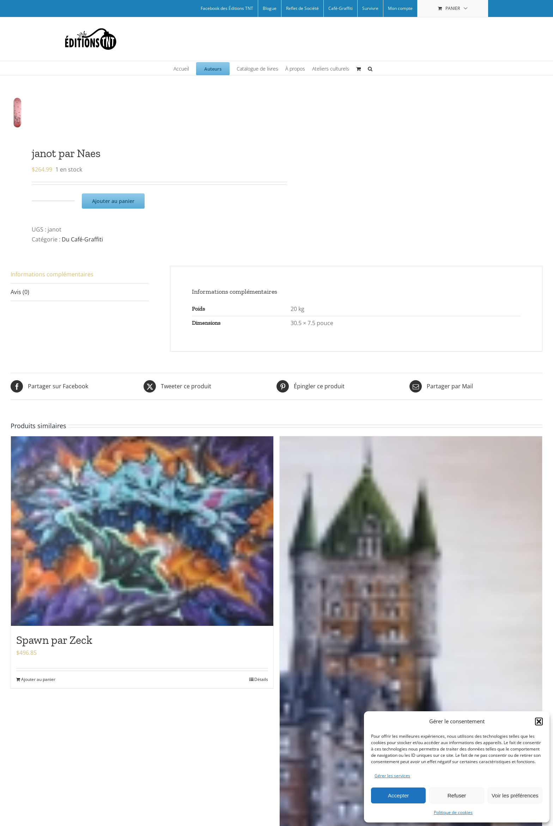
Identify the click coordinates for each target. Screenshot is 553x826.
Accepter (398, 795)
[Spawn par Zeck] (142, 531)
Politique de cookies (453, 812)
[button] (538, 721)
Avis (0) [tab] (20, 292)
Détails (261, 679)
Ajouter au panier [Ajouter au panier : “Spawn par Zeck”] (38, 679)
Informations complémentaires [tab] (52, 274)
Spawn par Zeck (54, 640)
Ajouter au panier (113, 200)
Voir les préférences (515, 795)
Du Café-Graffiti (82, 239)
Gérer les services (392, 776)
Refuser (457, 795)
